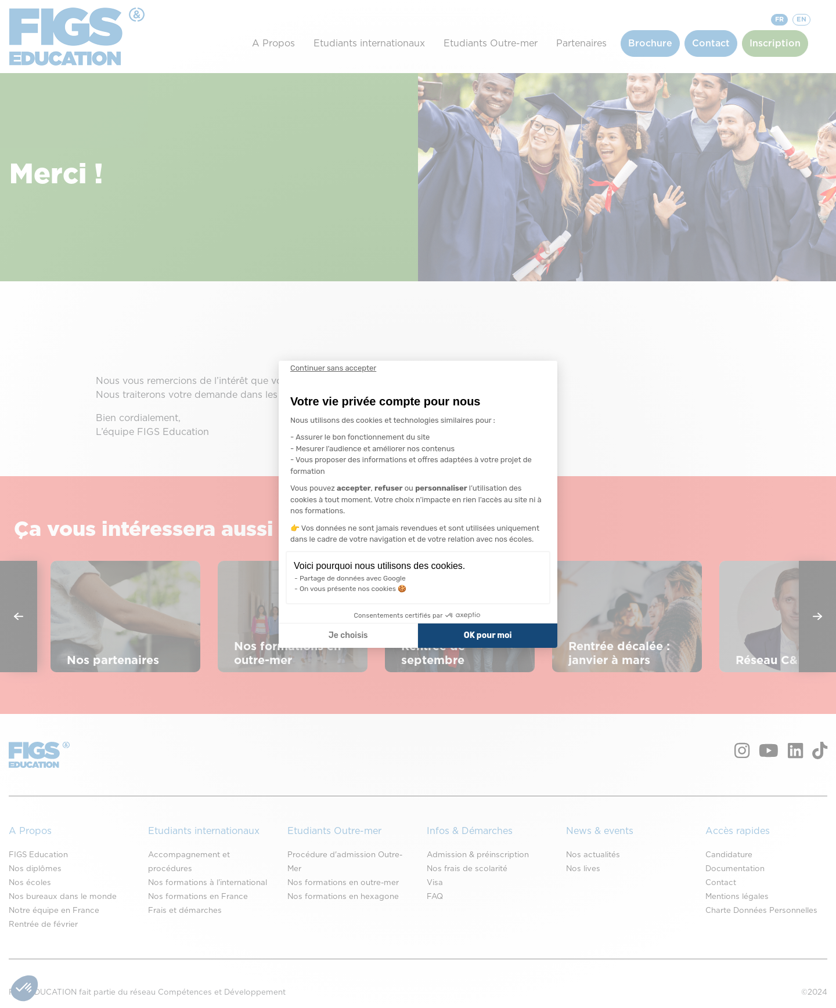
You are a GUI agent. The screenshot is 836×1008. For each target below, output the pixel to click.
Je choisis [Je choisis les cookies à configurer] (348, 635)
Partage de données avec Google (353, 578)
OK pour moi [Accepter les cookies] (488, 635)
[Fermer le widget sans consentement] (333, 368)
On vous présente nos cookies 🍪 (353, 589)
